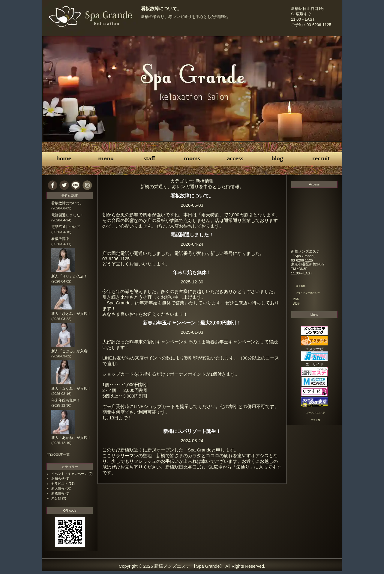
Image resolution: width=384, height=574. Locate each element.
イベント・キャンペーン (69, 473)
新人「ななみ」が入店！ (71, 388)
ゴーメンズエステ (315, 412)
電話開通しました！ (192, 234)
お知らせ (57, 478)
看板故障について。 (161, 8)
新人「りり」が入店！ (69, 276)
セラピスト (59, 483)
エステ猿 (315, 420)
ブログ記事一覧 (58, 454)
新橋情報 (57, 493)
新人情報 (57, 488)
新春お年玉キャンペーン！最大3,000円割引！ (192, 322)
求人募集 (300, 286)
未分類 (56, 498)
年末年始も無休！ (192, 272)
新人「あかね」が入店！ (71, 437)
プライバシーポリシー (308, 292)
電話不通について (65, 227)
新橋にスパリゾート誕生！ (192, 431)
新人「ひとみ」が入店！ (71, 313)
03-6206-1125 (302, 260)
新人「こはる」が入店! (69, 351)
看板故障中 (60, 239)
